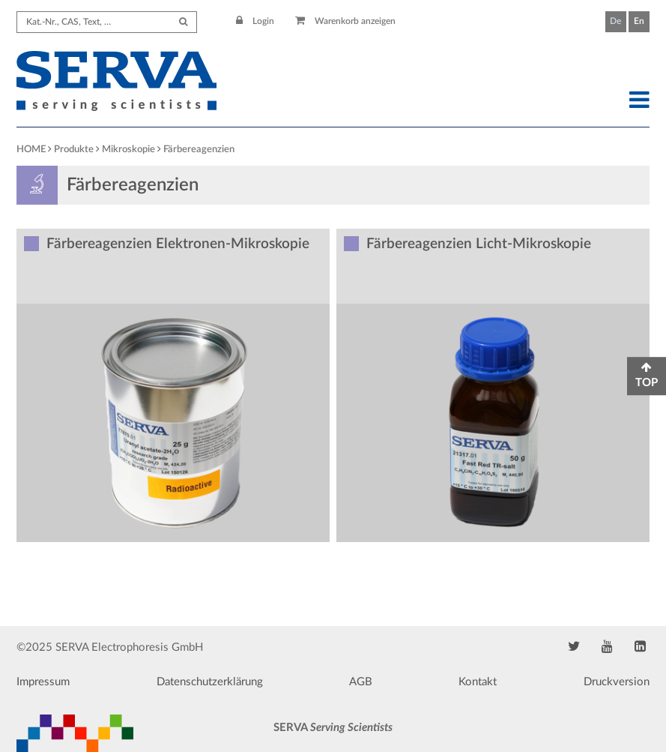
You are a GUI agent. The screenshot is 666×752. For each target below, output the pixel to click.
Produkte (74, 149)
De (615, 20)
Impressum (43, 682)
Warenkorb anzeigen (345, 20)
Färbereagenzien (198, 149)
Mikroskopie (128, 149)
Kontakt (477, 682)
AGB (360, 682)
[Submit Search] (183, 22)
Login (255, 20)
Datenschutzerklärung (210, 682)
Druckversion (617, 682)
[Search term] (106, 22)
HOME (31, 149)
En (639, 20)
